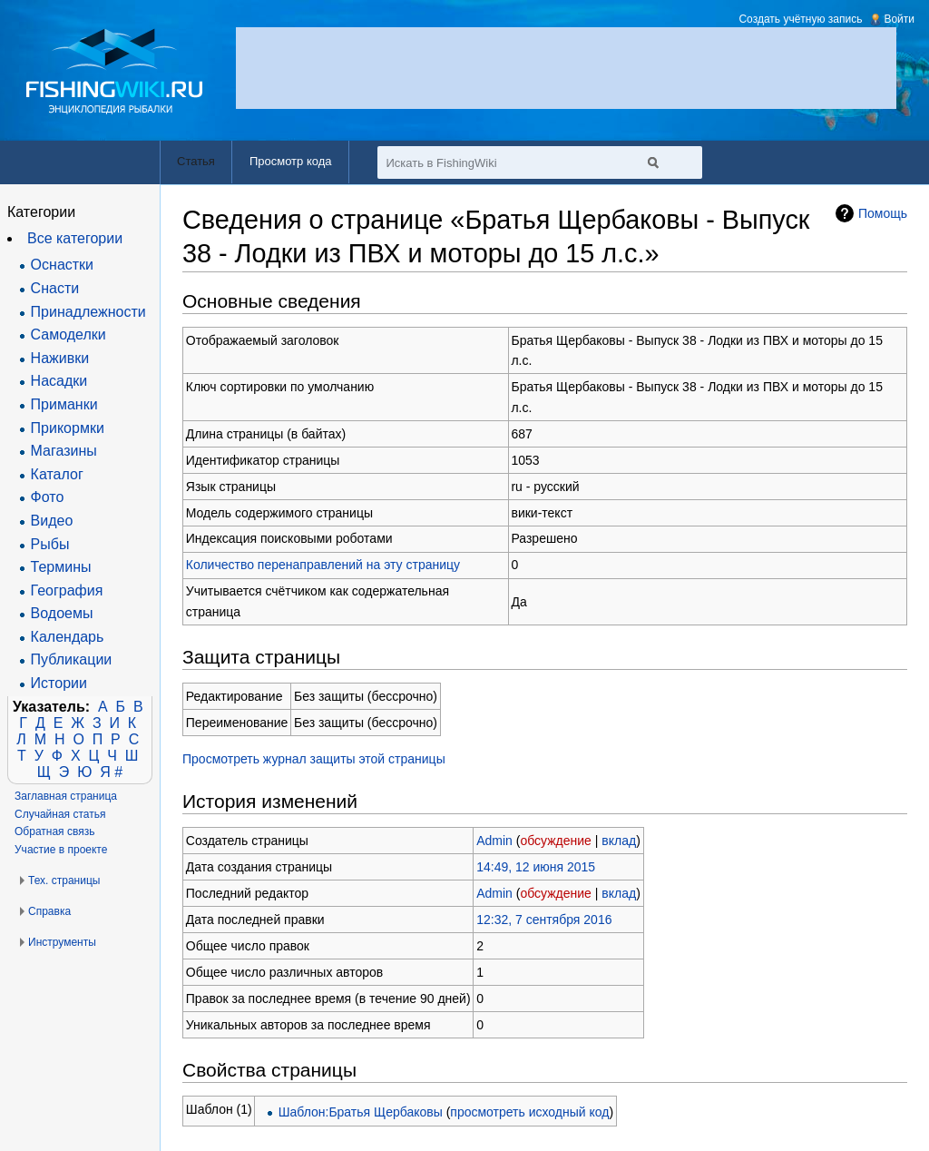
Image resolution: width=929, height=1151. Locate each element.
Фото (47, 497)
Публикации (71, 659)
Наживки (60, 358)
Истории (59, 683)
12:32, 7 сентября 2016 (543, 919)
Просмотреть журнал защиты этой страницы (313, 759)
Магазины (64, 450)
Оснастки (62, 264)
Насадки (59, 381)
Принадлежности (88, 312)
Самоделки (68, 334)
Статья (196, 161)
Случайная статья (60, 814)
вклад (618, 840)
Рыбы (50, 544)
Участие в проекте (61, 849)
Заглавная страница (66, 796)
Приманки (64, 404)
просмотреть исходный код (529, 1112)
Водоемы (62, 613)
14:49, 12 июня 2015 (535, 867)
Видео (52, 520)
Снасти (55, 288)
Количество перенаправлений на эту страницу (323, 564)
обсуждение (555, 840)
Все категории (74, 238)
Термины (61, 567)
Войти (899, 19)
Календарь (67, 636)
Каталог (57, 474)
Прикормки (67, 428)
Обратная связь (54, 831)
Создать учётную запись (800, 19)
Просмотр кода (290, 161)
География (67, 590)
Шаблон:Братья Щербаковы (361, 1112)
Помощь (882, 213)
